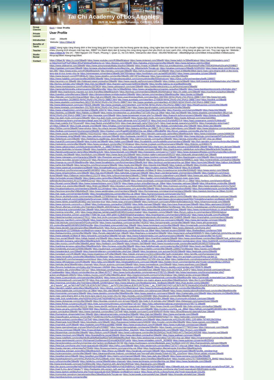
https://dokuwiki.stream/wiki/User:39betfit (196, 154)
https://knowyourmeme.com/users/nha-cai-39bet (118, 348)
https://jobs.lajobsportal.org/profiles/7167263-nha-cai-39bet (160, 337)
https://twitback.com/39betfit (110, 243)
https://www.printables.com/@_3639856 (152, 340)
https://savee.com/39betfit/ (207, 248)
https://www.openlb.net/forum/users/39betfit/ (140, 81)
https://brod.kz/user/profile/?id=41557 (203, 235)
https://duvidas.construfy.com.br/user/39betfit (115, 301)
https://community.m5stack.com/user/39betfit (192, 298)
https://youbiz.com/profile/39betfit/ (168, 322)
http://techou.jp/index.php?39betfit (67, 84)
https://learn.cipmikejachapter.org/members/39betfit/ (175, 173)
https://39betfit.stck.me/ (177, 366)
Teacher (37, 50)
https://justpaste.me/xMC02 (133, 136)
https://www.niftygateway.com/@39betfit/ (70, 261)
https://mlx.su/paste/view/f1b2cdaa (139, 146)
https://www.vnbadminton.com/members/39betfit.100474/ (78, 110)
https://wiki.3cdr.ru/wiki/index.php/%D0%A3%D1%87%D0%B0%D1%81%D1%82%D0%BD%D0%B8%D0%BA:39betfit (109, 298)
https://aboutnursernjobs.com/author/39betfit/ (116, 314)
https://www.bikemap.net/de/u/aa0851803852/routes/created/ (111, 212)
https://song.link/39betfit (203, 162)
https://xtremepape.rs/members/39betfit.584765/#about (108, 73)
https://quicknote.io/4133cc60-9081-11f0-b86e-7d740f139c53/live (188, 319)
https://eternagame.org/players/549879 (137, 196)
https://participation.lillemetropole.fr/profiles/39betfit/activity (172, 348)
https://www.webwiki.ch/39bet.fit (140, 170)
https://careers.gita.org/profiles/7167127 (70, 269)
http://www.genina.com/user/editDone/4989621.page (172, 159)
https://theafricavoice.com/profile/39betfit (207, 104)
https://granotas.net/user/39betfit (182, 183)
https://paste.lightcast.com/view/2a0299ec (195, 118)
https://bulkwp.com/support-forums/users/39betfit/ (74, 131)
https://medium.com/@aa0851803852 (121, 133)
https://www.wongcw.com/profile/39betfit (190, 356)
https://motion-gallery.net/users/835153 (155, 154)
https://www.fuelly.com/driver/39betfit (126, 238)
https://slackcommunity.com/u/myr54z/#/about (150, 275)
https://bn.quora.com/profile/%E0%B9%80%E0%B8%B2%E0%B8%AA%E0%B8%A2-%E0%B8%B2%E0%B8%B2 (107, 366)
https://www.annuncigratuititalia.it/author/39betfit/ (110, 65)
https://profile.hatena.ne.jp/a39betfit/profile (170, 84)
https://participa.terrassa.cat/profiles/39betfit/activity (75, 246)
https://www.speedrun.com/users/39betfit (154, 293)
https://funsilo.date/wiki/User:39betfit (110, 233)
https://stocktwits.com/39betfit (95, 322)
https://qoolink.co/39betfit (213, 99)
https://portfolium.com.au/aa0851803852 (156, 73)
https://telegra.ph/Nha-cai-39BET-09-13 (145, 128)
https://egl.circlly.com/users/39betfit (108, 217)
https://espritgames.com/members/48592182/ (168, 214)
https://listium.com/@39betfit (103, 332)
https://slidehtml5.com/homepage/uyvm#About (73, 259)
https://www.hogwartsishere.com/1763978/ (99, 183)
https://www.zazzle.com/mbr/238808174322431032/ (76, 133)
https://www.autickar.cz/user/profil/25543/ (193, 340)
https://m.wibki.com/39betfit (186, 91)
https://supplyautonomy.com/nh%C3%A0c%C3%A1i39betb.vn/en (82, 358)
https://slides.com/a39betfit (176, 81)
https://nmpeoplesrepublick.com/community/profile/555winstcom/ (136, 78)
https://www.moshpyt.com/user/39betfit (157, 157)
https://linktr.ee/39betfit (97, 186)
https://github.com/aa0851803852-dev (208, 309)
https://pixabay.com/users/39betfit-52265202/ (182, 68)
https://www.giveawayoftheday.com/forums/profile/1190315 (206, 152)
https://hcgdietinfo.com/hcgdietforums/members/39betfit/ (162, 141)
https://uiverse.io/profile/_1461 (65, 212)
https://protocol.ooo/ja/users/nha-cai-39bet (169, 162)
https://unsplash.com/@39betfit (65, 254)
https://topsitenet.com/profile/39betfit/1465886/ (176, 296)
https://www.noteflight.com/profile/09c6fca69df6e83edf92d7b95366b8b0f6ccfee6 (90, 337)
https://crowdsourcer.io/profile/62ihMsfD (177, 170)
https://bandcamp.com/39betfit (149, 364)
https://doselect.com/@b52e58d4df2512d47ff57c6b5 (136, 186)
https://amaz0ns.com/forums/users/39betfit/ (96, 165)
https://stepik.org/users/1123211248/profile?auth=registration (152, 254)
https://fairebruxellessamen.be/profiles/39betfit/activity (77, 152)
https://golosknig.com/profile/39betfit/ (68, 144)
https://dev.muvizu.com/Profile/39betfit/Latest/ (72, 243)
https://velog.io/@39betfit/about (130, 199)
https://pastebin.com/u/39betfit (157, 212)
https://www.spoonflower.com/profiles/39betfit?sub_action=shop (210, 238)
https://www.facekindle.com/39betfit (193, 361)
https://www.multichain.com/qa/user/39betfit (185, 324)
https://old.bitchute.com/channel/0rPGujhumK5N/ (74, 222)
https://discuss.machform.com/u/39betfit (70, 220)
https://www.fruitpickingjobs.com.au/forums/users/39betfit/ (155, 235)
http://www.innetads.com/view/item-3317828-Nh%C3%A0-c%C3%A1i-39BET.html (91, 107)
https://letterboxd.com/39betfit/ (65, 138)
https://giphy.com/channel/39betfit (123, 356)
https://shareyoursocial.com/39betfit (212, 201)
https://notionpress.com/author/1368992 (112, 204)
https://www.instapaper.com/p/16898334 (214, 133)
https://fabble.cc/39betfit (88, 112)
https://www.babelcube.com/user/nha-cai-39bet (73, 290)
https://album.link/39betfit (228, 162)
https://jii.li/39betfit (191, 167)
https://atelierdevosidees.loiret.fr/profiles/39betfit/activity (143, 358)
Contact (37, 61)
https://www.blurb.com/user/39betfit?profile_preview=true (188, 350)
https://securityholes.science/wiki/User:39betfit (117, 209)
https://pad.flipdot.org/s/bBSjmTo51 (102, 123)
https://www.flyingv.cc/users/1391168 (68, 303)
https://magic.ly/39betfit (146, 65)
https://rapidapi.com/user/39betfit (66, 68)
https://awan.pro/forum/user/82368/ (165, 136)
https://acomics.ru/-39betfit (63, 81)
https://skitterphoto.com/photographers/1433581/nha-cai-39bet (202, 259)
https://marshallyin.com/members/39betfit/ (212, 217)
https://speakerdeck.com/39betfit (66, 251)
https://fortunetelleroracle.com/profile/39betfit (214, 188)
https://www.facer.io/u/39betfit (120, 154)
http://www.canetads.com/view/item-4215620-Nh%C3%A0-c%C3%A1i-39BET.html (174, 102)
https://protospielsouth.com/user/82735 (69, 280)
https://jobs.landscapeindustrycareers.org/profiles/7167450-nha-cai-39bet (133, 259)
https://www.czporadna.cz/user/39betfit (196, 73)
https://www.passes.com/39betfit (202, 322)
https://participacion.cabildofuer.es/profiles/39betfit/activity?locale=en (197, 149)
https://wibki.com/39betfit (121, 141)
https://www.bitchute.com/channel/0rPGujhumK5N (209, 136)
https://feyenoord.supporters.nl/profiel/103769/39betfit (118, 159)
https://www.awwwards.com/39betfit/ (153, 227)
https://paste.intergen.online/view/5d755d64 (71, 348)
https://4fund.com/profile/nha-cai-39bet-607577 (88, 272)
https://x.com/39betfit (76, 60)
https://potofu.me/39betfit (62, 154)
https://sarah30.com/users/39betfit (67, 141)
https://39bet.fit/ (67, 42)
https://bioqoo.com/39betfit (118, 63)
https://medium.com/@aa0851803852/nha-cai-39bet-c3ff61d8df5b (133, 131)
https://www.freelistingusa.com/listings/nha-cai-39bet (128, 230)
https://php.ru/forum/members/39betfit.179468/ (124, 175)
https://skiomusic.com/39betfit (213, 327)
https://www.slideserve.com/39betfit (67, 65)
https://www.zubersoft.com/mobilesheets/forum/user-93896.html (82, 199)
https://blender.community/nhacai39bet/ (69, 97)
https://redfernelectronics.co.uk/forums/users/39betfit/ (170, 86)
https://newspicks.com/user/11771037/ (157, 152)
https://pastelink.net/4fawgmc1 (106, 149)
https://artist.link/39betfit (62, 165)
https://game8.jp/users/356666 (170, 230)
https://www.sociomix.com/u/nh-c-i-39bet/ (70, 204)
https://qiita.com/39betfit (103, 261)
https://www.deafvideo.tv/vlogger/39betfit (70, 149)
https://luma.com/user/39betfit (119, 227)
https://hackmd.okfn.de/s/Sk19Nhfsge (115, 364)
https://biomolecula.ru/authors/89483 (173, 188)
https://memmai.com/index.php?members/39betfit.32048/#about (82, 282)
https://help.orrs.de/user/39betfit (224, 146)
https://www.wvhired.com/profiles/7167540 (71, 319)
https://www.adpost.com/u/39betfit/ (174, 196)
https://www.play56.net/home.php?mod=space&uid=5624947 (119, 306)
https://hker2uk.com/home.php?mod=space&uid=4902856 (79, 345)
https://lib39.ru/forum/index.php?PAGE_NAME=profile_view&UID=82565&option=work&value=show (151, 241)
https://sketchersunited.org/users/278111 (70, 217)
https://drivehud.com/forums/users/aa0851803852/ (75, 170)
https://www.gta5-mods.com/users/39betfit (152, 118)
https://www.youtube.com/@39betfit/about (108, 60)
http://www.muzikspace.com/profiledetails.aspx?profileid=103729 (156, 343)
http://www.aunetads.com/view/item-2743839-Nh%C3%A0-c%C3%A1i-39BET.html (159, 99)
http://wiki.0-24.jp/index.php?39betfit (157, 301)
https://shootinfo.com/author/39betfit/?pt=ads (103, 235)
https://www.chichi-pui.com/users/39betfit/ (163, 220)
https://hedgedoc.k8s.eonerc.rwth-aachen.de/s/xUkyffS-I (112, 369)
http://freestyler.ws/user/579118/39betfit (117, 157)
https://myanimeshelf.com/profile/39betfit (211, 337)
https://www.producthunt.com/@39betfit (142, 324)
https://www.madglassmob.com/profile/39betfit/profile (164, 277)
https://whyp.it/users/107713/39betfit (151, 70)
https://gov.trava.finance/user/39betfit (180, 204)
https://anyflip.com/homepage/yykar (202, 254)
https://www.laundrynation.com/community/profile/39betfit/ (161, 107)
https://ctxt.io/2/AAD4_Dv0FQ (175, 269)
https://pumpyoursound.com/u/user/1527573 (163, 193)
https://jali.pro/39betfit (100, 97)
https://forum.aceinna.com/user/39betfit (113, 264)
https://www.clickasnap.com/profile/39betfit (71, 301)
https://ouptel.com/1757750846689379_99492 (195, 358)
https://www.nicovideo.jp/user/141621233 (70, 159)
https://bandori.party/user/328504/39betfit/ (127, 84)
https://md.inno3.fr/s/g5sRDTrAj (166, 120)
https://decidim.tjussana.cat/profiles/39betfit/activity (75, 241)
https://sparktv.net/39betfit (215, 332)
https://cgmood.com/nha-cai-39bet (180, 186)
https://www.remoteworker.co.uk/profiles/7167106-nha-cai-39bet (132, 112)
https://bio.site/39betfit (109, 290)
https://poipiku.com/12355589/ (137, 296)
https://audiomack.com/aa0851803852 (112, 248)
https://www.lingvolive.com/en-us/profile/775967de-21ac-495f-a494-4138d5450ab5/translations (97, 214)
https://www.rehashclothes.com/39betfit (69, 173)
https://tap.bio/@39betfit (102, 173)
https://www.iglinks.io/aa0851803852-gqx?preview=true (77, 201)
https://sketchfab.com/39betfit (107, 319)
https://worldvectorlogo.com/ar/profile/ (68, 377)
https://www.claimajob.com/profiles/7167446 (100, 311)
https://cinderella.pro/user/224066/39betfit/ (71, 248)
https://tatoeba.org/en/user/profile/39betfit (153, 63)
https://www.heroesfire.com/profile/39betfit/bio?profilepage (79, 256)
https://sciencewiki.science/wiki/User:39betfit (145, 374)
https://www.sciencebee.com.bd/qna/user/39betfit (145, 290)
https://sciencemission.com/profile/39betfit (71, 353)
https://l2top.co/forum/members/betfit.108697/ (192, 78)
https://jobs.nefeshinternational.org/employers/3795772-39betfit (174, 303)
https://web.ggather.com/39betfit (139, 319)
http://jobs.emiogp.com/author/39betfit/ (202, 306)
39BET (53, 47)
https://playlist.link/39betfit (155, 165)
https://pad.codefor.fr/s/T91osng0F (67, 123)
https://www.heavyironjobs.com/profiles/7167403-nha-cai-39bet (140, 256)
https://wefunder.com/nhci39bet (189, 316)
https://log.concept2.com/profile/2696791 (109, 280)
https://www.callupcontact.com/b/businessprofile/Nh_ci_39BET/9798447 (86, 146)
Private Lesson (36, 34)
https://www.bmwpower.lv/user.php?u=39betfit (139, 115)
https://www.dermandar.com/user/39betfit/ (205, 220)
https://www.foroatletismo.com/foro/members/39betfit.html (118, 162)
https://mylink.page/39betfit (207, 165)
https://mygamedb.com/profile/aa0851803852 (203, 225)
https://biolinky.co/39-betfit (107, 309)
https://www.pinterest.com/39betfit (147, 60)
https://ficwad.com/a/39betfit (64, 183)
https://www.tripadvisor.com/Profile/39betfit (132, 267)
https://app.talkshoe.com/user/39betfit (100, 136)
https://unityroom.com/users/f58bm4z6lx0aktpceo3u (168, 201)
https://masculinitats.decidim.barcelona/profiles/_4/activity (110, 330)
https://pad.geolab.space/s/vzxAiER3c (179, 123)
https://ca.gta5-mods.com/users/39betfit (111, 118)
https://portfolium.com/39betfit (90, 154)
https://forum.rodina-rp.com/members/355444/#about (199, 212)
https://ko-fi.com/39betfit (201, 280)
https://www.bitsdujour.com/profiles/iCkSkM (218, 128)
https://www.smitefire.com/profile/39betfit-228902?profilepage (162, 248)
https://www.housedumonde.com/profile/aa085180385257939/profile (185, 243)
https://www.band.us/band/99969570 (185, 233)
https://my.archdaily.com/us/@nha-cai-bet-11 (194, 256)
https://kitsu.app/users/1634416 (215, 204)
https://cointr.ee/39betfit (96, 141)
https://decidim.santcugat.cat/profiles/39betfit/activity (167, 133)
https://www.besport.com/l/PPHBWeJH (69, 76)
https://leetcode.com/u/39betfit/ (201, 251)
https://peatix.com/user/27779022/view (178, 327)
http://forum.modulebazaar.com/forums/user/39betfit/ (207, 207)
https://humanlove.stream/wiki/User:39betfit (71, 314)
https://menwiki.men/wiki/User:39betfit (141, 269)
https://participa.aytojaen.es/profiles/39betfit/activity (75, 350)
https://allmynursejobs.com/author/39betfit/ (150, 138)
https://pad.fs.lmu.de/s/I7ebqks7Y (66, 369)
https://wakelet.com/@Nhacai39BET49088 (100, 324)
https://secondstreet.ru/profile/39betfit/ (169, 76)
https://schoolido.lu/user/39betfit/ (66, 178)
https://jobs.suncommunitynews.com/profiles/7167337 (114, 303)
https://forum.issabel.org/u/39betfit (113, 180)
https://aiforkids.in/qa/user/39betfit (131, 173)
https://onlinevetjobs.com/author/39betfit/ (219, 159)
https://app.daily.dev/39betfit (155, 356)
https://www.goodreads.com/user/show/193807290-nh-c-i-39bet (162, 180)
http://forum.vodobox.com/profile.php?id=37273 (190, 131)
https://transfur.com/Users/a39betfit (184, 110)
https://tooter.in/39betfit (191, 94)
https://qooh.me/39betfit (201, 246)
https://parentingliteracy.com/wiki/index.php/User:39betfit (111, 251)
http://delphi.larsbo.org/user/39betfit (191, 275)
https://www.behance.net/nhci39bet (192, 63)
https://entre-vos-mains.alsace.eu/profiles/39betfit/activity (159, 280)
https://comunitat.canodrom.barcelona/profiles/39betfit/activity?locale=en (86, 374)
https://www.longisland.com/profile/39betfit (158, 225)
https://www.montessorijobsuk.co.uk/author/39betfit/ (213, 209)
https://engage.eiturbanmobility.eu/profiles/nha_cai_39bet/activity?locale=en (121, 68)
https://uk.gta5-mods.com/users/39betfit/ (70, 118)
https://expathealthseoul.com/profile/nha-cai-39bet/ (118, 167)
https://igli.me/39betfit (95, 84)
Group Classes (37, 28)
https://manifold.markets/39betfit (161, 238)
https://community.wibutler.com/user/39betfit (215, 196)
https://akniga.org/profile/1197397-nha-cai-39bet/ (197, 138)
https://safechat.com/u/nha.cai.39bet (223, 233)
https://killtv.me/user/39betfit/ (146, 204)
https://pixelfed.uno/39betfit (92, 356)
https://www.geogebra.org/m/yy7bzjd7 (217, 186)
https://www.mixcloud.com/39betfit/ (67, 335)
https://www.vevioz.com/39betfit (213, 170)
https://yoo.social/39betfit (62, 238)
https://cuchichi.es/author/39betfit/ (218, 91)
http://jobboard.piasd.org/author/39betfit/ (97, 81)
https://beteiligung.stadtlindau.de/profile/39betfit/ (105, 138)
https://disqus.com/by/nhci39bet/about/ (119, 288)
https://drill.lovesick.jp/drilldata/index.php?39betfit (214, 81)
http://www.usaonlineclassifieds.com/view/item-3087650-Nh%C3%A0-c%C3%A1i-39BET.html (159, 97)
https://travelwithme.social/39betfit (102, 335)
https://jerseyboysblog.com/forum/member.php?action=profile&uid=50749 (86, 343)
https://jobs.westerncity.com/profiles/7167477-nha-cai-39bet (164, 345)
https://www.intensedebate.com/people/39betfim (134, 327)
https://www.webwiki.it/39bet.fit (65, 235)
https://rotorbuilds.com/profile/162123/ (69, 306)
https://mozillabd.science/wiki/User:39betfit (115, 225)
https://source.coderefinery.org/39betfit (167, 175)
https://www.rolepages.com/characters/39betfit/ (73, 157)
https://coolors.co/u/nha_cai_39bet (171, 309)
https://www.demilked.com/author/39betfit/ (141, 335)
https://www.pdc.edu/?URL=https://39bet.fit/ (209, 175)
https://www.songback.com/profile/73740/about (110, 144)
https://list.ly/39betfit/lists (119, 89)
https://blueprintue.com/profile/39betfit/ (69, 332)
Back (52, 28)
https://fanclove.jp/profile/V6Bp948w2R (69, 191)
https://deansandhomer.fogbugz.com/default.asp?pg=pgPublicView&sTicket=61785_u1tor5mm (139, 353)
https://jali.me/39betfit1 (150, 314)
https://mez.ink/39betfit (112, 170)
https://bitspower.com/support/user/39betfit (196, 301)
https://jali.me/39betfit (176, 112)
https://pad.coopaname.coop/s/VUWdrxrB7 (204, 120)
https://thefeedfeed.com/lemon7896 (204, 230)
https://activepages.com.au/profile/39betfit (133, 188)
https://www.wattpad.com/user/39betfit (182, 335)
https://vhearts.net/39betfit (138, 243)
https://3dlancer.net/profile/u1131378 (81, 175)
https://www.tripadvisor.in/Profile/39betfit (101, 254)
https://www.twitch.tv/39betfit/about (182, 60)
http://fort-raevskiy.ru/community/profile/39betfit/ (215, 141)
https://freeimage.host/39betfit (65, 322)
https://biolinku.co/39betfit (62, 112)
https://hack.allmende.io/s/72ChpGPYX (130, 120)
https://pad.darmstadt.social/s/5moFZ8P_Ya (211, 366)
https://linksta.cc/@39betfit (216, 115)
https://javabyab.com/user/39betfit (143, 350)
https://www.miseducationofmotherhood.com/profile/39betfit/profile (203, 290)
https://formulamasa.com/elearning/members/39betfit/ (165, 191)
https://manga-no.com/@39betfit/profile (69, 162)
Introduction (39, 40)
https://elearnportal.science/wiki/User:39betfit (163, 209)
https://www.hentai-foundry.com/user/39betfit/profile (116, 220)
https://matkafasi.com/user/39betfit (211, 345)
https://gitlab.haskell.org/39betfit (91, 238)
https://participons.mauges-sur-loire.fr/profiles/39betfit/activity (88, 91)
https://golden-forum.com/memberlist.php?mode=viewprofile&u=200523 (194, 261)
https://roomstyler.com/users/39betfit (68, 293)
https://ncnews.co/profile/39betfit (118, 246)
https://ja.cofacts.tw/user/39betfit (108, 128)
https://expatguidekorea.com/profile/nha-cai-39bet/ (115, 193)
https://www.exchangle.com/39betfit (180, 314)
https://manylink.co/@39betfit (64, 324)
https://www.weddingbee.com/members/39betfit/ (113, 191)
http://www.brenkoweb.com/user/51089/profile (73, 364)
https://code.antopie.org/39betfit (85, 125)
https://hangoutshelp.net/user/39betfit (208, 343)
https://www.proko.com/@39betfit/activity (79, 70)
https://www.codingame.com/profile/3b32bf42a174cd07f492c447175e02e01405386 (159, 332)
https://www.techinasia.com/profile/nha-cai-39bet (151, 361)
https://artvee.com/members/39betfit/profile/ (157, 94)
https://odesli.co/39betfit (181, 165)
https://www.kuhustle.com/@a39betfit (210, 214)
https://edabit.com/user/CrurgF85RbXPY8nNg (146, 311)
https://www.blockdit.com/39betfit (120, 152)
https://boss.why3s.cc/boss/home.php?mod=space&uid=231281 (173, 371)
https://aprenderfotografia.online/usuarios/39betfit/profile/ (78, 89)
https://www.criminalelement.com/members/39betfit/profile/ (136, 110)
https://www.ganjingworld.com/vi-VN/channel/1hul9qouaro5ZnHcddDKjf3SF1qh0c (90, 340)
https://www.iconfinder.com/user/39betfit (142, 149)
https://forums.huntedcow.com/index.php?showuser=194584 (80, 267)
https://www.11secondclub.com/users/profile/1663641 (76, 277)
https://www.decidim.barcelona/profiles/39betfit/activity (77, 227)
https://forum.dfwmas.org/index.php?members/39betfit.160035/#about (85, 207)
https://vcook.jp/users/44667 (224, 157)
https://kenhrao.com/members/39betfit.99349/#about (145, 91)
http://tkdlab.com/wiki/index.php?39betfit (176, 125)
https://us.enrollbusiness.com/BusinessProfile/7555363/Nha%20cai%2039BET (198, 65)
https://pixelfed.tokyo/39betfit (64, 356)
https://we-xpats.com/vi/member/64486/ (69, 193)
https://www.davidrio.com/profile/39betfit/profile (110, 293)
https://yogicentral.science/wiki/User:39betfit (72, 209)
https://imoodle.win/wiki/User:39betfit (186, 374)
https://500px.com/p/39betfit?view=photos (71, 128)
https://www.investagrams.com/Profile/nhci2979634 (75, 86)
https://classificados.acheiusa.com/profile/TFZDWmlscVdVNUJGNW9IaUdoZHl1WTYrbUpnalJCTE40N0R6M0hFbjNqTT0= (111, 316)
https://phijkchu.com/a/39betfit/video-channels (103, 361)
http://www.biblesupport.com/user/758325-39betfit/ (75, 104)
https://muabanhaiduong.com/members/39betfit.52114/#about (81, 188)
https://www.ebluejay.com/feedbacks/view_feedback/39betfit (144, 282)
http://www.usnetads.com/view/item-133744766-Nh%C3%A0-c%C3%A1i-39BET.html (143, 104)
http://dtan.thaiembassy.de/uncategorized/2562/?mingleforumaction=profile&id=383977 (189, 199)
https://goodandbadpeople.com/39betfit (159, 330)
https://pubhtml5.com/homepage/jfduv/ (221, 241)
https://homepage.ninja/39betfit (65, 136)
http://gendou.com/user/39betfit (116, 70)
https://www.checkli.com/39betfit (166, 306)
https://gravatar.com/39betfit (101, 115)
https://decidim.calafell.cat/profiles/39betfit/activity (74, 288)
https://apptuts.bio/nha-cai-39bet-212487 (212, 191)
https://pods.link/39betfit (130, 165)
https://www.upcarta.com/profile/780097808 (71, 309)
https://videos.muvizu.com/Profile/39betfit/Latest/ (101, 275)
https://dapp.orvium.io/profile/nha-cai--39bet (143, 183)
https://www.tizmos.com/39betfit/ (137, 309)
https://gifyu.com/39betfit (121, 345)
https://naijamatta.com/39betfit (191, 293)
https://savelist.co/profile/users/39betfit (69, 94)
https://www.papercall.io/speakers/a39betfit (71, 167)
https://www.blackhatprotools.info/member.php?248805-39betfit (158, 217)
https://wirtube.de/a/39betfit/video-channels (71, 264)
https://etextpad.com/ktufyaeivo (105, 269)
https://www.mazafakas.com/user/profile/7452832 (124, 222)
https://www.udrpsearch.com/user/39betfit (122, 86)
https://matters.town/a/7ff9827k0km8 (163, 167)
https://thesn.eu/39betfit (113, 350)
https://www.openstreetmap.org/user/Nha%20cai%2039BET (80, 327)
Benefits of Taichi (38, 45)
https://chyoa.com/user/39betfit (65, 330)
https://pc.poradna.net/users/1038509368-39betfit (182, 146)
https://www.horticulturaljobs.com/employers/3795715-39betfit (144, 272)
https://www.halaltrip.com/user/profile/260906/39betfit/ (77, 78)
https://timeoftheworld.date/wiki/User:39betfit (192, 311)
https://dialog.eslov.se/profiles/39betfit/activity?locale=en (111, 178)
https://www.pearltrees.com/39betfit (189, 264)
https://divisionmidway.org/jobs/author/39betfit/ (112, 94)
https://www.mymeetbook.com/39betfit (152, 264)
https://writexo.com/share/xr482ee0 (212, 180)
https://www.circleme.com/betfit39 (121, 277)
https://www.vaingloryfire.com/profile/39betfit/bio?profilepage (150, 207)
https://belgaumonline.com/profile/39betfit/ (71, 233)
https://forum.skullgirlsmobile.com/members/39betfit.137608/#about (83, 196)
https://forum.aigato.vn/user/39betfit (205, 353)
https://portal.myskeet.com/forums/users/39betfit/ (159, 144)
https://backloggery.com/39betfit (193, 157)
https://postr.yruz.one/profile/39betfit (68, 186)
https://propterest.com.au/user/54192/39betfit (162, 251)
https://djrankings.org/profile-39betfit (217, 183)
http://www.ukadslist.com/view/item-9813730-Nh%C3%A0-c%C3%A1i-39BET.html (91, 102)
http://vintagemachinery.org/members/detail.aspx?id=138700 (80, 120)
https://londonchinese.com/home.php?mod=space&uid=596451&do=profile (178, 369)
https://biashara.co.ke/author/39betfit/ (148, 233)
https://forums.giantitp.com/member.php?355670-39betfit (182, 267)
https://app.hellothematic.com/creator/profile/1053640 (161, 246)
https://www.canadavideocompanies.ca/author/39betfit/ (159, 89)
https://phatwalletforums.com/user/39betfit (137, 261)
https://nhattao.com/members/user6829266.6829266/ (129, 125)
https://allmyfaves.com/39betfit (180, 128)
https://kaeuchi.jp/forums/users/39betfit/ (182, 115)
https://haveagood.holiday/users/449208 (130, 322)
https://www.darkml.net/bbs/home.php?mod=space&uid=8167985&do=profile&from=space (95, 371)
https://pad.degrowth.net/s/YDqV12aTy (140, 123)
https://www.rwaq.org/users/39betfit (123, 201)
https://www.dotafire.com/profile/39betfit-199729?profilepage (119, 76)
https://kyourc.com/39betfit (192, 330)
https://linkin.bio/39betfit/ (209, 125)
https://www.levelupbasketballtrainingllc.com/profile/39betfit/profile (172, 288)
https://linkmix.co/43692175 (198, 144)
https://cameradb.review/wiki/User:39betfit (213, 277)
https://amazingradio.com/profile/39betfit (169, 222)
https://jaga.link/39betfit (214, 110)
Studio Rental (36, 55)
